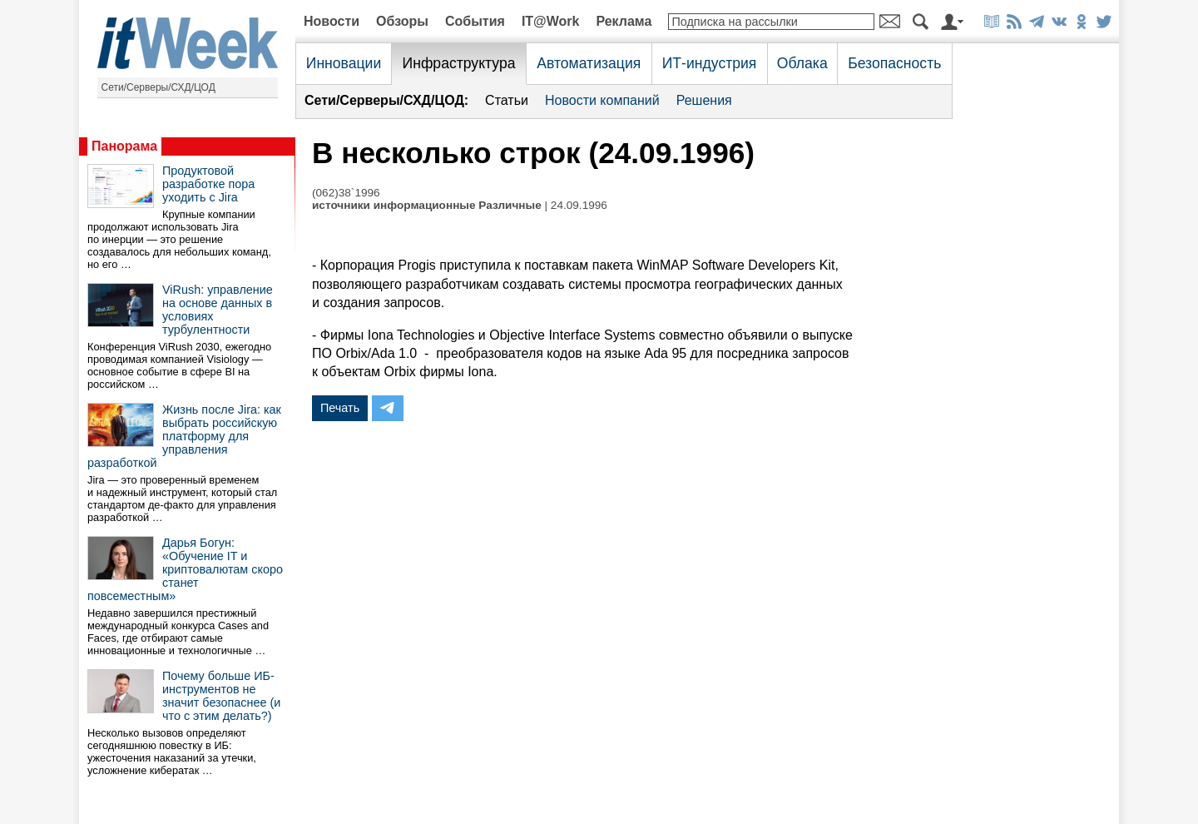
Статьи (506, 100)
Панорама (124, 146)
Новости (331, 21)
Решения (704, 100)
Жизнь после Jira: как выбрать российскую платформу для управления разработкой (184, 436)
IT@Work (551, 21)
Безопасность (894, 63)
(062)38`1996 (346, 192)
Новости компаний (602, 100)
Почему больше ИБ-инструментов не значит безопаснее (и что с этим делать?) (221, 695)
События (475, 21)
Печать (339, 407)
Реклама (623, 21)
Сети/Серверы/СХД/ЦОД (158, 87)
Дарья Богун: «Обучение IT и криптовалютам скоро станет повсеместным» (185, 569)
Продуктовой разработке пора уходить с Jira (208, 184)
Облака (802, 63)
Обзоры (402, 21)
